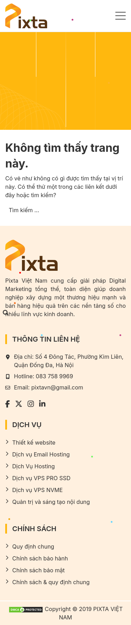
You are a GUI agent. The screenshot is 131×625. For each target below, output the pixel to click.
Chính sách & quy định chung (50, 582)
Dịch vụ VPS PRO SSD (41, 478)
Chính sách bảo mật (38, 570)
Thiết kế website (34, 442)
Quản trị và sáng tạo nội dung (51, 501)
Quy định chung (33, 546)
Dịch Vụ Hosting (33, 466)
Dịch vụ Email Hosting (41, 454)
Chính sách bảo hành (40, 558)
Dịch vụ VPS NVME (37, 489)
